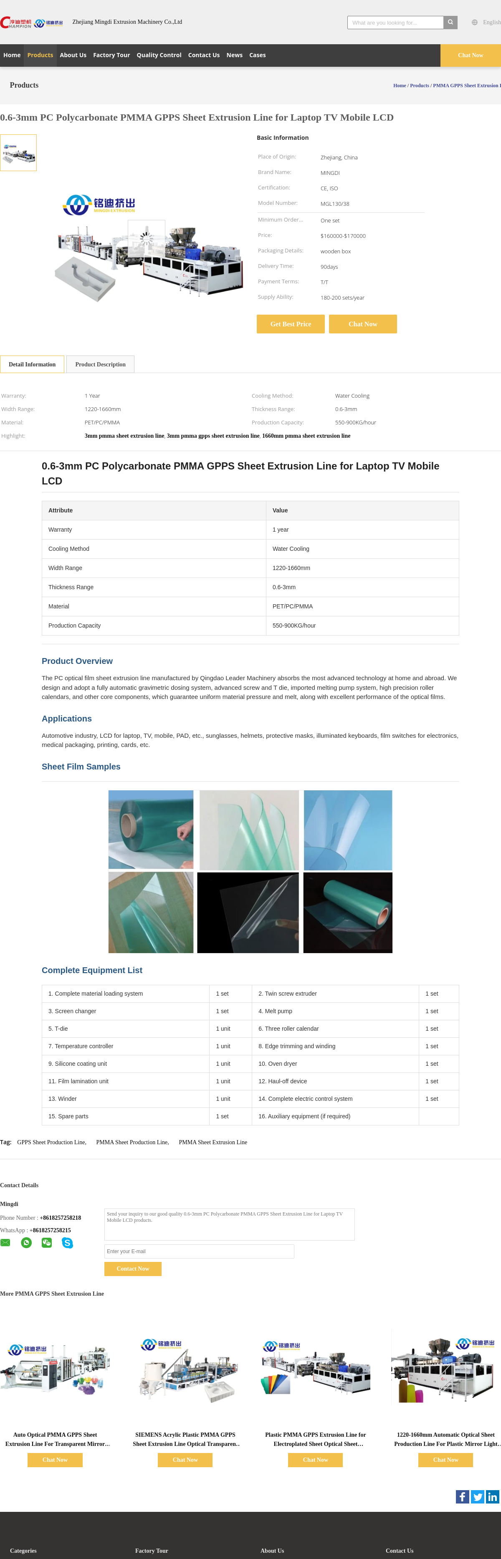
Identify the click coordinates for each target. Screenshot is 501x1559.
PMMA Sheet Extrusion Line (213, 1142)
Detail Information (32, 364)
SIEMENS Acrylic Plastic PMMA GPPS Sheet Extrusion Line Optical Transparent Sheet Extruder (185, 1444)
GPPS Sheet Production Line (51, 1142)
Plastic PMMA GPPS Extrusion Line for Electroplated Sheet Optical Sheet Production (315, 1444)
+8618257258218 (60, 1218)
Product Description (100, 364)
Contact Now (132, 1269)
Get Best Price (291, 324)
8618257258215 (52, 1230)
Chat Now (470, 55)
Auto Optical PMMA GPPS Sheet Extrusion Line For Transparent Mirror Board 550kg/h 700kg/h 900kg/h (55, 1444)
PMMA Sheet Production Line (132, 1142)
